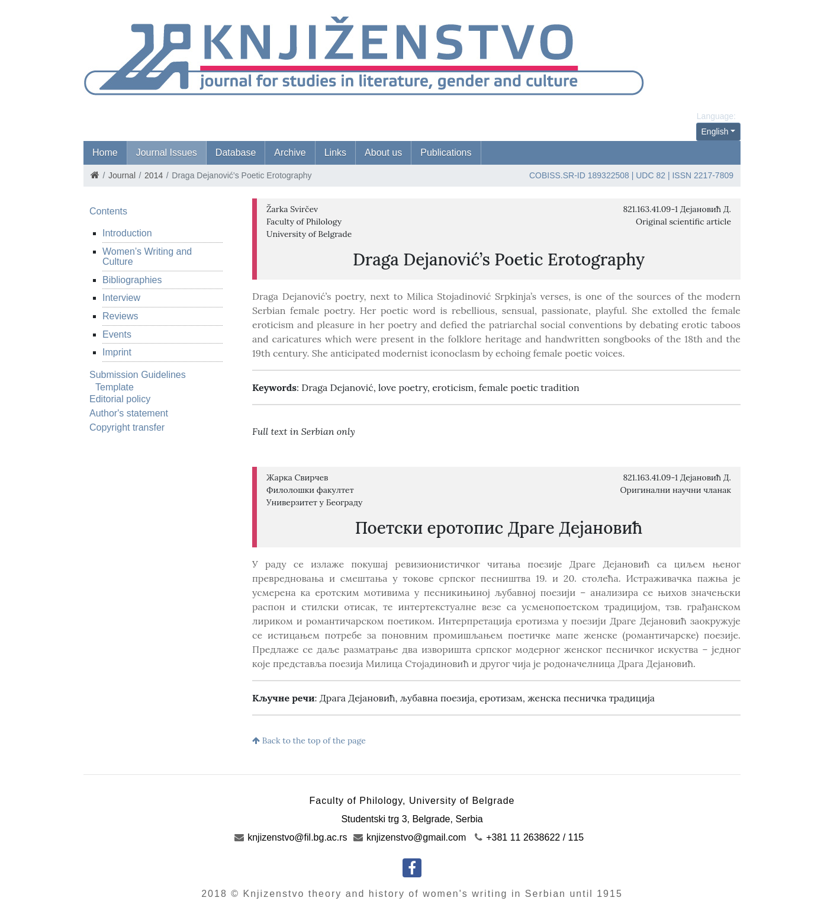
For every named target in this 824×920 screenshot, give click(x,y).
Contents (108, 211)
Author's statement (128, 413)
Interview (121, 298)
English (715, 131)
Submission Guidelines (137, 375)
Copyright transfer (127, 427)
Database (235, 153)
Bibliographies (132, 280)
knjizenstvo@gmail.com (409, 837)
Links (335, 153)
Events (116, 334)
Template (114, 387)
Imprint (116, 352)
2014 (153, 175)
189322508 (608, 175)
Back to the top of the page (309, 740)
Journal (122, 175)
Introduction (127, 233)
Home (105, 153)
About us (383, 153)
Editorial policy (119, 399)
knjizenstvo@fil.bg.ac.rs (290, 837)
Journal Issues (166, 153)
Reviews (120, 316)
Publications (445, 153)
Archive (289, 153)
